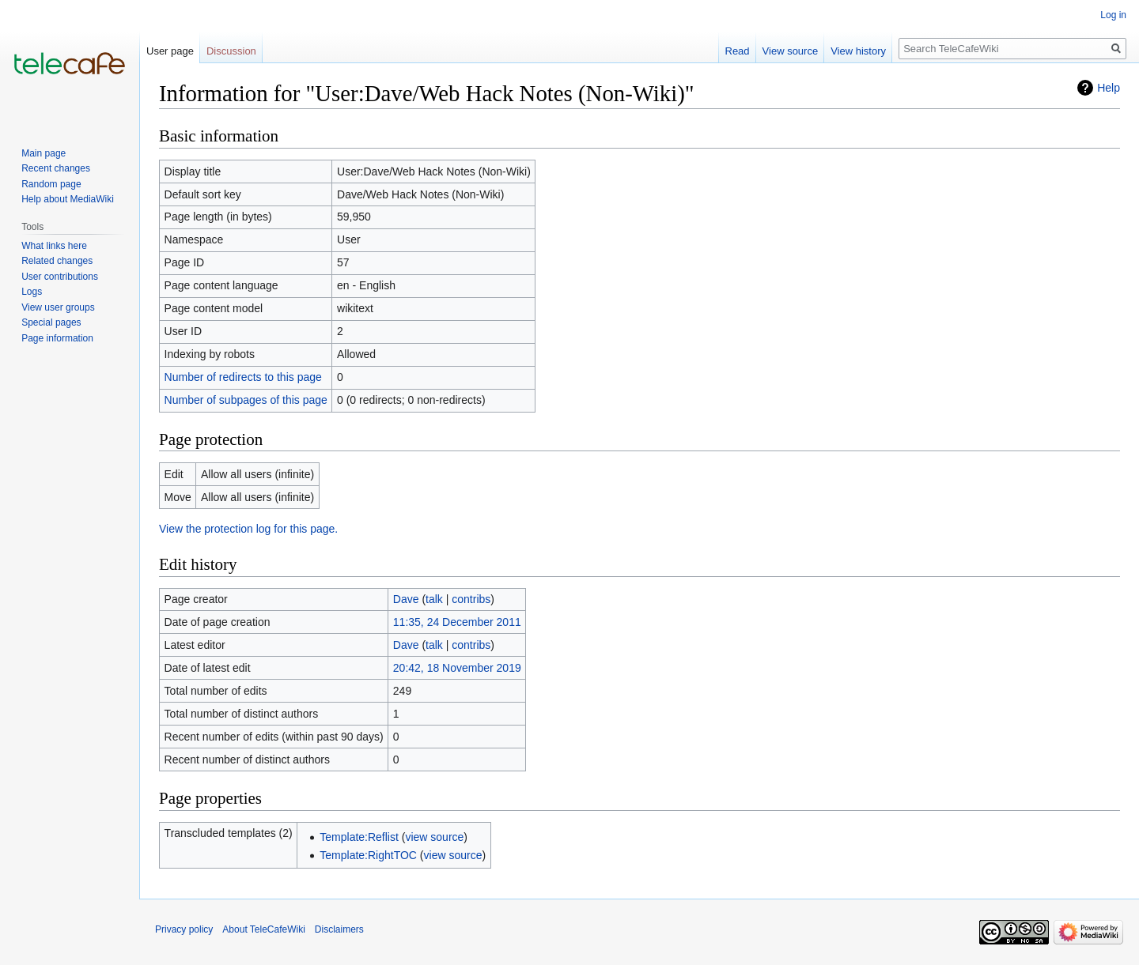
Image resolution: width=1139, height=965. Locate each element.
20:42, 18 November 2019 (457, 668)
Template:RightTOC (368, 855)
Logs (31, 291)
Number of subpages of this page (246, 400)
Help (1108, 87)
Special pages (51, 322)
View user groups (58, 307)
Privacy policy (184, 929)
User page (170, 51)
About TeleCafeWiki (263, 929)
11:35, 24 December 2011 (457, 622)
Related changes (57, 260)
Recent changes (55, 168)
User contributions (59, 276)
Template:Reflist (359, 837)
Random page (51, 184)
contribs (471, 599)
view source (434, 837)
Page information (57, 338)
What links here (54, 245)
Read (737, 51)
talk (434, 599)
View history (858, 51)
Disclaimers (339, 929)
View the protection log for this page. (248, 528)
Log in (1113, 15)
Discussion (231, 51)
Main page (43, 153)
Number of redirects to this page (243, 377)
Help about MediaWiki (67, 199)
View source (790, 51)
